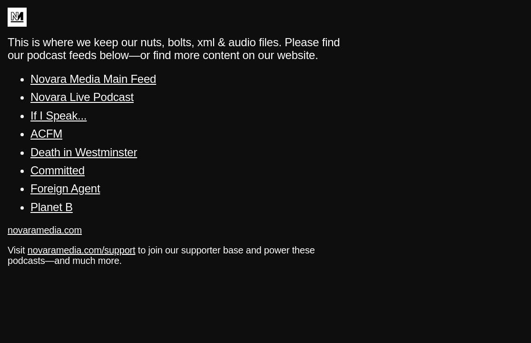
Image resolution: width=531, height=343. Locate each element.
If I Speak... (58, 115)
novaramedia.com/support (82, 250)
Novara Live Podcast (82, 97)
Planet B (51, 207)
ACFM (46, 133)
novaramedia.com (45, 230)
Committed (57, 170)
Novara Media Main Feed (93, 78)
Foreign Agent (65, 188)
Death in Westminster (83, 152)
